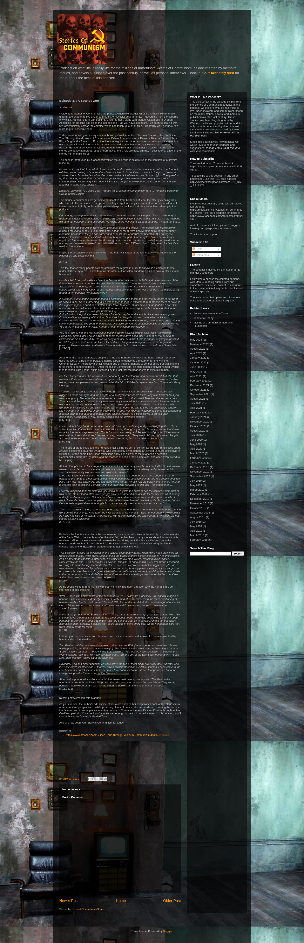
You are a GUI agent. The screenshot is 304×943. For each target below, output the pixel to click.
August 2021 (197, 398)
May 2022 (196, 371)
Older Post (172, 901)
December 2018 (199, 498)
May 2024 (196, 339)
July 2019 (196, 480)
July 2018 (196, 521)
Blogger (167, 931)
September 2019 (200, 476)
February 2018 (199, 539)
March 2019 (197, 489)
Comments (200, 255)
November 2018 (199, 503)
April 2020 (196, 448)
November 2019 (199, 471)
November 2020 (199, 421)
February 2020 (199, 457)
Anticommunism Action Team (211, 313)
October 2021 (198, 389)
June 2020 (196, 439)
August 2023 (197, 348)
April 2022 (196, 376)
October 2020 (198, 426)
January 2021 (198, 417)
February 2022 (199, 380)
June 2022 (196, 367)
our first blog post (219, 73)
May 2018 (196, 526)
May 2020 (196, 444)
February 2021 (199, 412)
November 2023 (199, 344)
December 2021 (199, 385)
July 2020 (196, 435)
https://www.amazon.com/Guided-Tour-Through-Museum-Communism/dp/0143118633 (118, 734)
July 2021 (196, 403)
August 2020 (197, 430)
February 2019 (199, 494)
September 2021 (200, 394)
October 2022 (198, 362)
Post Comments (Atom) (89, 909)
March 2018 (197, 535)
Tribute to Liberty (204, 318)
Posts (197, 249)
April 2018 (196, 530)
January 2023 (198, 357)
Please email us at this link (223, 147)
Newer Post (69, 901)
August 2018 (197, 517)
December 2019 (199, 467)
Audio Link (66, 107)
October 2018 (198, 508)
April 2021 (196, 407)
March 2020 (197, 453)
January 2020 (198, 462)
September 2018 (200, 512)
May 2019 (196, 485)
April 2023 (196, 353)
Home (121, 901)
